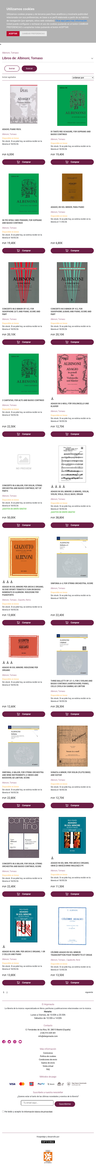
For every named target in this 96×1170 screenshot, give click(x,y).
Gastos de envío (48, 1063)
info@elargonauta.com (48, 1036)
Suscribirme (65, 1104)
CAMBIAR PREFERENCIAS (33, 33)
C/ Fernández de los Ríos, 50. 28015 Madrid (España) (48, 1030)
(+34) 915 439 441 (48, 1033)
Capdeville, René (73, 960)
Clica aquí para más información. (71, 20)
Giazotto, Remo (24, 600)
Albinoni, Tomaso (9, 134)
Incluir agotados (9, 77)
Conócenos (48, 1053)
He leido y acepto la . (29, 1111)
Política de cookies (48, 1056)
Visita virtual (48, 1066)
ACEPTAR (13, 33)
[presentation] (23, 1119)
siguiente (89, 992)
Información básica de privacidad (38, 1112)
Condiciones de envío (48, 1059)
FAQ (48, 1069)
